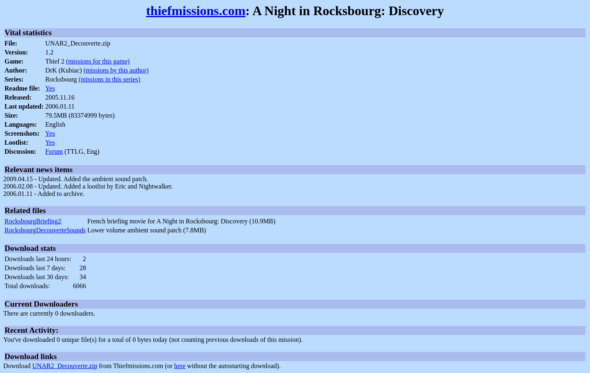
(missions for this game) (97, 61)
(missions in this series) (110, 79)
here (180, 365)
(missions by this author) (116, 70)
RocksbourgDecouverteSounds (45, 230)
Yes (50, 88)
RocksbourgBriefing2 (33, 221)
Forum (54, 151)
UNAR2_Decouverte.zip (65, 365)
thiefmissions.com (195, 10)
